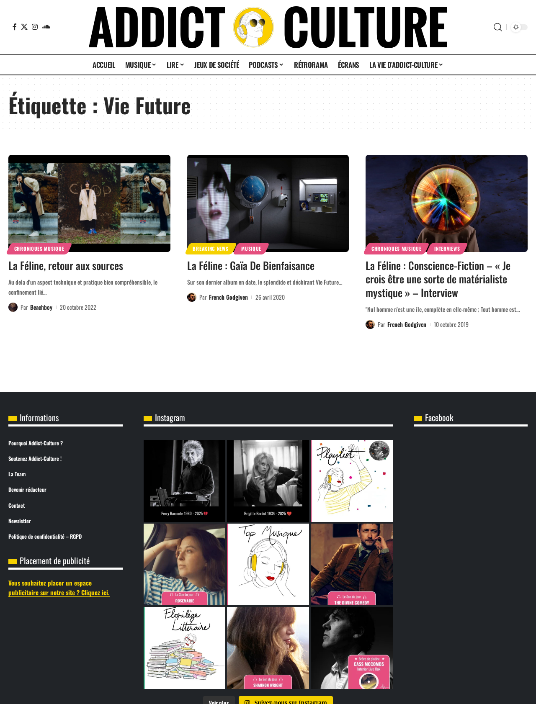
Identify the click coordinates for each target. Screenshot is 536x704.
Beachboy (41, 307)
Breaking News (210, 248)
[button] (498, 27)
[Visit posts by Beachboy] (13, 307)
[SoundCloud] (46, 26)
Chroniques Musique (39, 248)
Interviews (447, 248)
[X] (24, 26)
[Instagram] (35, 26)
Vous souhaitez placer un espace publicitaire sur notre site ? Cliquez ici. (59, 587)
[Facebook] (14, 26)
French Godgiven (228, 297)
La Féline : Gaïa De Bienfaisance (250, 265)
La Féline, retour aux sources (65, 265)
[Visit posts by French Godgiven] (191, 297)
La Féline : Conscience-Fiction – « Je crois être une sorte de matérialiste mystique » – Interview (438, 278)
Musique (251, 248)
